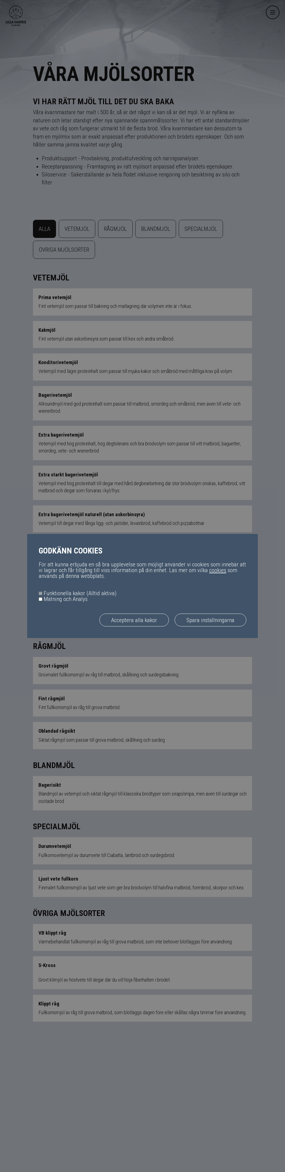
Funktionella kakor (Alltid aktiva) (80, 593)
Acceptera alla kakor (134, 620)
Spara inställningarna (210, 620)
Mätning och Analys (66, 599)
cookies (217, 570)
